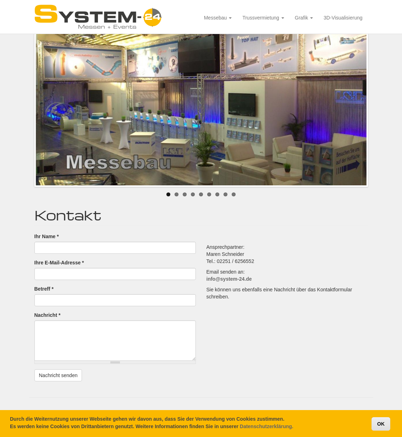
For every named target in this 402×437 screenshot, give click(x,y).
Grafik (304, 18)
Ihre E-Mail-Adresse (59, 262)
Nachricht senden (58, 375)
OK (381, 425)
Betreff (44, 289)
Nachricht (47, 315)
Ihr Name (46, 236)
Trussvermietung (263, 18)
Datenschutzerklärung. (266, 428)
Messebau (218, 18)
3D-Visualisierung (343, 18)
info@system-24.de (229, 279)
